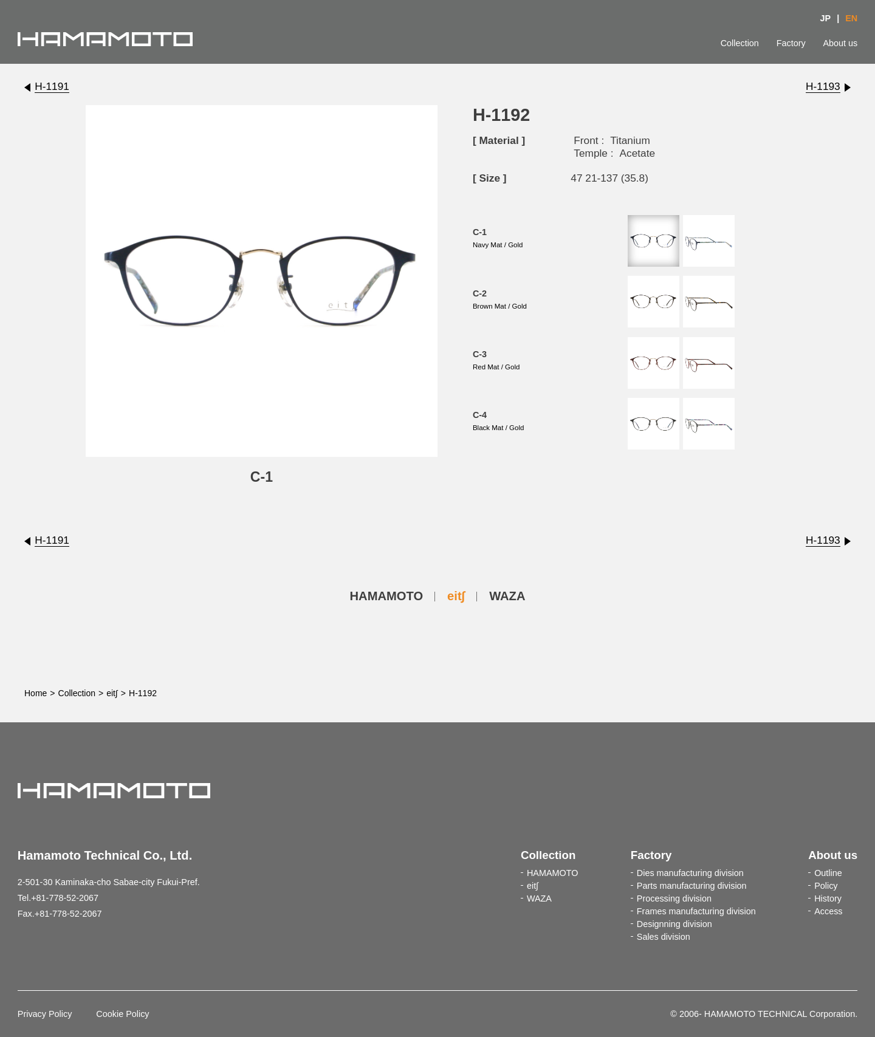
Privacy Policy (45, 1014)
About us (840, 43)
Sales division (663, 937)
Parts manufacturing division (692, 886)
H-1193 (823, 86)
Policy (825, 886)
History (828, 898)
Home (35, 693)
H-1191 (52, 86)
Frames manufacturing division (696, 911)
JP (825, 18)
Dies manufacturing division (690, 873)
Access (828, 911)
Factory (791, 43)
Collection (740, 43)
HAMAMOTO (387, 596)
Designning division (674, 924)
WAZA (507, 596)
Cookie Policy (122, 1014)
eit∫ (456, 596)
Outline (828, 873)
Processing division (674, 898)
